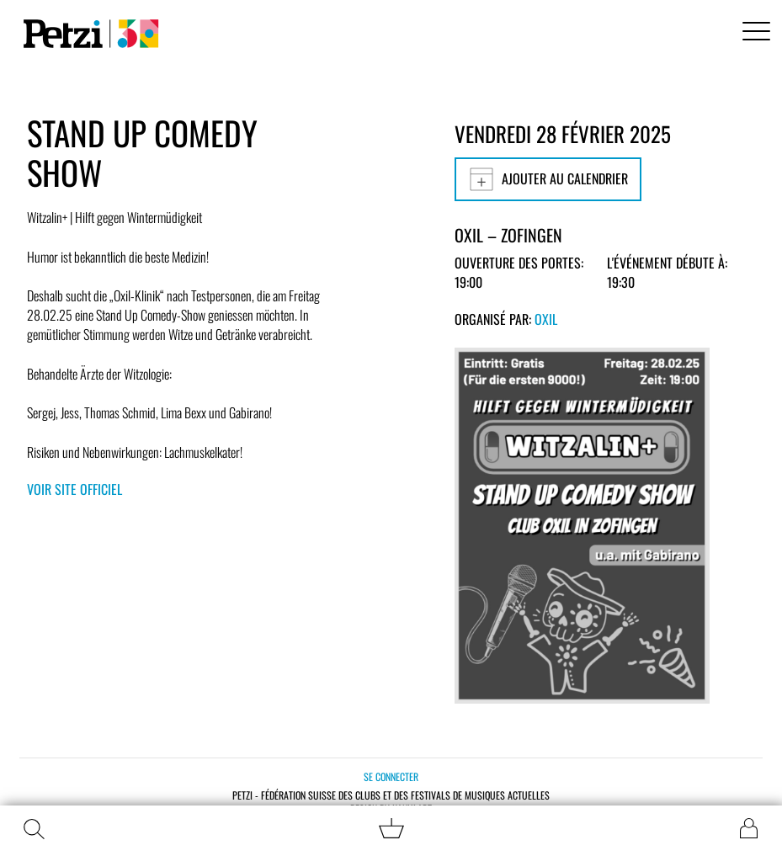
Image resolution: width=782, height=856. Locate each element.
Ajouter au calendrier (548, 179)
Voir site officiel (74, 489)
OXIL (546, 319)
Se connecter (391, 776)
